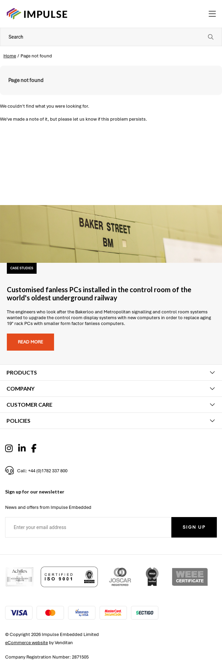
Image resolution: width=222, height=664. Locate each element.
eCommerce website (26, 643)
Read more (30, 342)
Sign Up (194, 527)
